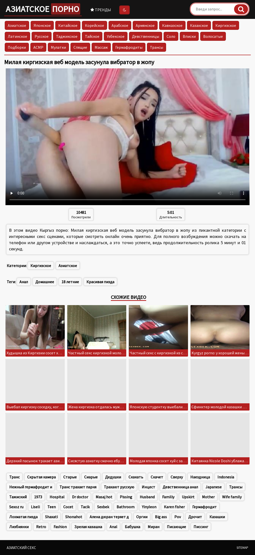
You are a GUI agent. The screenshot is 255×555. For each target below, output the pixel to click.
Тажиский (18, 496)
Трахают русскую (119, 486)
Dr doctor (80, 496)
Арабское (120, 25)
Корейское (94, 25)
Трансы (156, 47)
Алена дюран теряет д (109, 516)
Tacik (85, 506)
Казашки (217, 516)
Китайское (67, 25)
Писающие (176, 526)
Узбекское (116, 36)
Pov (177, 516)
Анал (23, 281)
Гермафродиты (128, 47)
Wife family (232, 496)
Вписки (189, 36)
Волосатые (213, 36)
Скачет (157, 476)
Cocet (68, 506)
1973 (38, 496)
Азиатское (43, 9)
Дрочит (195, 516)
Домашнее (44, 281)
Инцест (148, 486)
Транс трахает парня (78, 486)
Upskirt (188, 496)
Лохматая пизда (23, 516)
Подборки (17, 47)
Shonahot (73, 516)
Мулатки (58, 47)
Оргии (141, 516)
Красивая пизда (100, 281)
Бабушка (132, 526)
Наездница (200, 476)
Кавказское (172, 25)
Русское (42, 36)
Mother (208, 496)
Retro (41, 526)
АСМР (38, 47)
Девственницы (145, 36)
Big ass (161, 516)
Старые (70, 476)
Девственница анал (180, 486)
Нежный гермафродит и (30, 486)
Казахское (199, 25)
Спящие (80, 47)
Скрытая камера (41, 476)
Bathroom (125, 506)
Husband (147, 496)
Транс (14, 476)
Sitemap (242, 548)
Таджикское (66, 36)
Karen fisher (174, 506)
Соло (171, 36)
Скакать (135, 476)
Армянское (145, 25)
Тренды (100, 9)
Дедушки (113, 476)
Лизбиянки (19, 526)
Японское (42, 25)
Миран (153, 526)
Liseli (35, 506)
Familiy (168, 496)
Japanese (213, 486)
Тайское (92, 36)
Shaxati (51, 516)
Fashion (60, 526)
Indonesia (225, 476)
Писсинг (200, 526)
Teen (51, 506)
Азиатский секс (21, 547)
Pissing (126, 496)
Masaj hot (104, 496)
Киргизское (225, 25)
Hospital (57, 496)
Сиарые (91, 476)
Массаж (101, 47)
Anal (113, 526)
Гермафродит (204, 506)
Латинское (17, 36)
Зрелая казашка (88, 526)
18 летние (70, 281)
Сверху (177, 476)
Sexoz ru (16, 506)
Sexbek (103, 506)
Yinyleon (149, 506)
